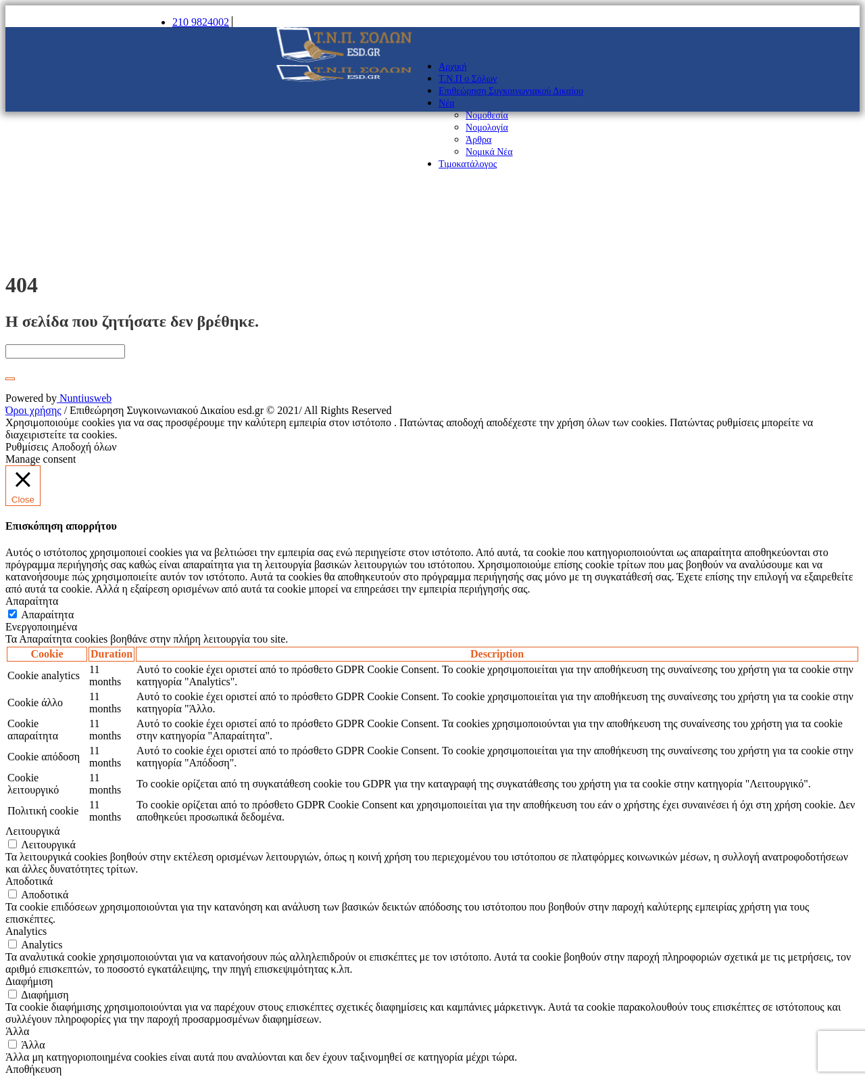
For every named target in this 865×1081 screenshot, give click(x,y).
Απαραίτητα (47, 614)
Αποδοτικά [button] (29, 881)
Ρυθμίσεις (26, 447)
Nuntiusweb (84, 398)
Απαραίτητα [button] (31, 601)
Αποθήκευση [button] (33, 1069)
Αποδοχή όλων (83, 447)
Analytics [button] (26, 931)
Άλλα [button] (17, 1031)
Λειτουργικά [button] (32, 831)
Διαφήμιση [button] (29, 981)
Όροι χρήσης (33, 410)
